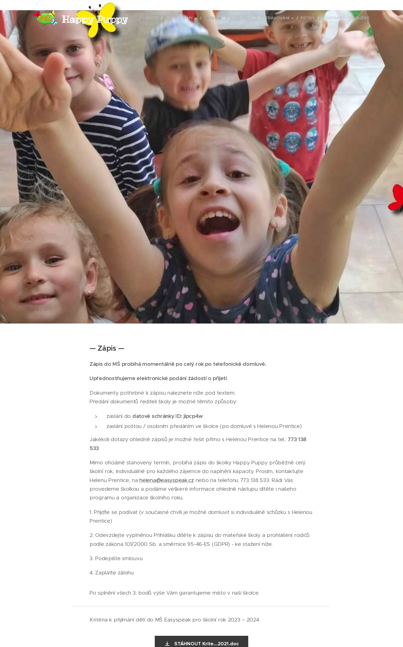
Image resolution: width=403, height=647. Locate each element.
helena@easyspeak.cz (166, 480)
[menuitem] (168, 18)
